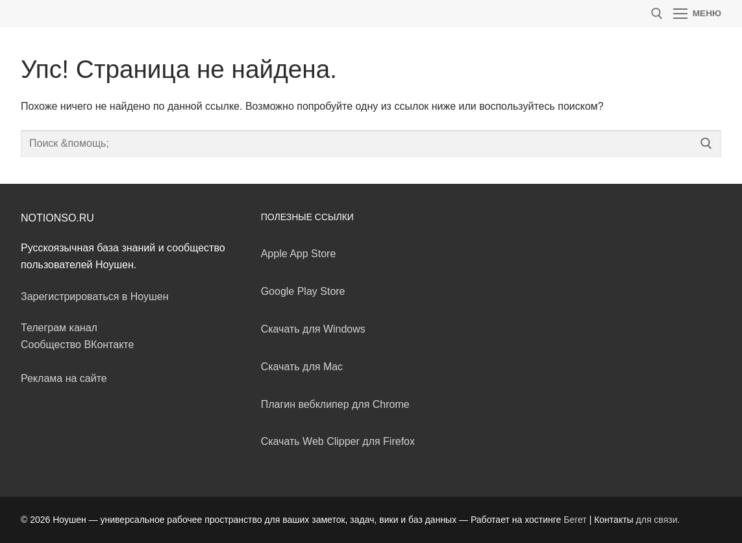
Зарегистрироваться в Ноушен (95, 296)
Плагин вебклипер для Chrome (335, 404)
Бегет (575, 519)
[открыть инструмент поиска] (657, 13)
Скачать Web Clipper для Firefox (338, 441)
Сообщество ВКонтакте (77, 344)
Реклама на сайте (64, 378)
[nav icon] (697, 13)
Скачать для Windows (313, 329)
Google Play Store (303, 291)
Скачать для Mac (302, 366)
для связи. (658, 519)
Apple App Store (298, 253)
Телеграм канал (59, 327)
